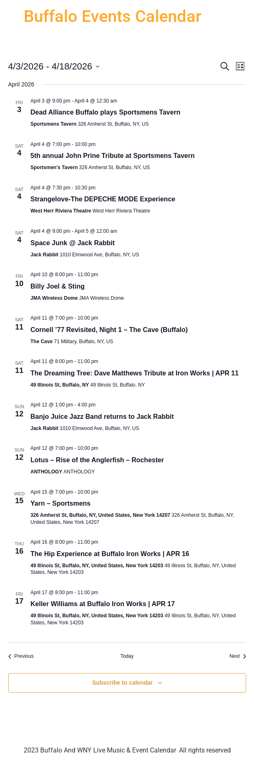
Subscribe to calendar (122, 682)
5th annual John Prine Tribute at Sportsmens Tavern (113, 155)
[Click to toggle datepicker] (53, 66)
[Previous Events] (21, 656)
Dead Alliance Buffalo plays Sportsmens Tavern (106, 112)
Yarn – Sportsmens (61, 503)
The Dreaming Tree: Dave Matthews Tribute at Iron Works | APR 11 (135, 373)
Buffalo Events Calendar (112, 16)
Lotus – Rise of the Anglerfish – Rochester (97, 459)
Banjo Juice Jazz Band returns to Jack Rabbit (102, 416)
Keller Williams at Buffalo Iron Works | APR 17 (103, 603)
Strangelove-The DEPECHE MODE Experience (103, 199)
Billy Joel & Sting (58, 286)
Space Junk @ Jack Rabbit (73, 242)
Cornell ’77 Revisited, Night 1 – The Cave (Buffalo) (109, 329)
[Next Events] (238, 656)
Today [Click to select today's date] (126, 656)
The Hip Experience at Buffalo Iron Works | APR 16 (110, 553)
